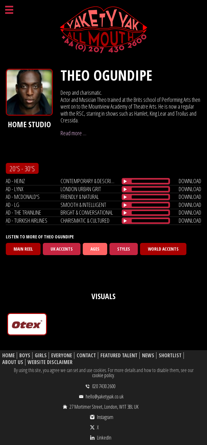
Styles (123, 249)
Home (8, 355)
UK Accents (62, 249)
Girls (41, 355)
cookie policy (103, 375)
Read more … (73, 133)
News (148, 355)
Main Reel (23, 249)
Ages (94, 249)
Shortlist (170, 355)
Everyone (61, 355)
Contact (86, 355)
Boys (24, 355)
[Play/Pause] (125, 181)
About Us (12, 362)
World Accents (163, 249)
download (190, 181)
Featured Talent (118, 355)
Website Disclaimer (50, 362)
